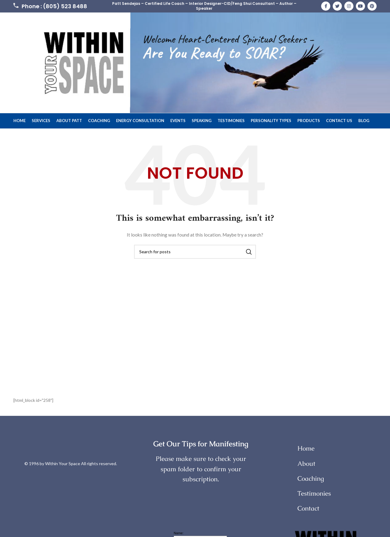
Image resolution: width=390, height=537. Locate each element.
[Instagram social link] (348, 6)
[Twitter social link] (337, 6)
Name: (178, 533)
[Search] (195, 252)
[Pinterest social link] (372, 6)
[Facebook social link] (325, 6)
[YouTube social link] (360, 6)
